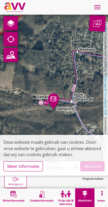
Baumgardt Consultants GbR (105, 95)
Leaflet (105, 27)
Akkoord (92, 166)
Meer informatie (23, 166)
